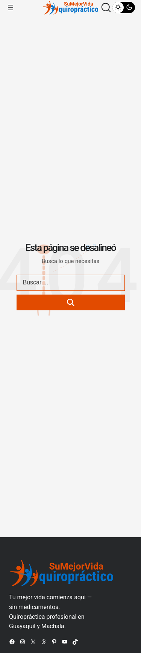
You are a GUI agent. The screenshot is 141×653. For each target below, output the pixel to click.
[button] (106, 7)
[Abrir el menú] (10, 7)
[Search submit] (71, 302)
